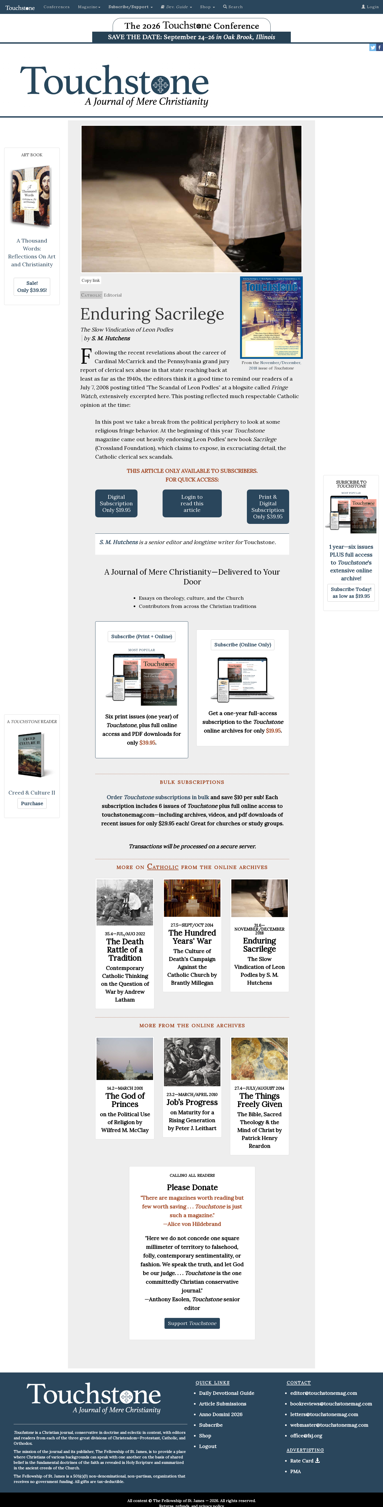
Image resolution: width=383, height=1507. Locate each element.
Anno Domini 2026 (221, 1414)
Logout (207, 1446)
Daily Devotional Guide (226, 1393)
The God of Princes (125, 1100)
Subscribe (211, 1425)
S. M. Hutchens (119, 542)
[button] (130, 7)
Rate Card (301, 1461)
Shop (205, 1436)
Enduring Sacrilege (259, 945)
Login (370, 6)
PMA (295, 1471)
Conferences (57, 6)
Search (233, 6)
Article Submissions (222, 1404)
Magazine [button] (89, 6)
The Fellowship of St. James (178, 1500)
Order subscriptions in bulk (158, 797)
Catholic (91, 295)
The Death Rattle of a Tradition (124, 950)
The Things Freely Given (259, 1100)
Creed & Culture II (31, 792)
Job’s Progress (192, 1102)
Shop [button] (207, 6)
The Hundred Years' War (192, 937)
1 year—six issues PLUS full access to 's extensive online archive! (351, 562)
